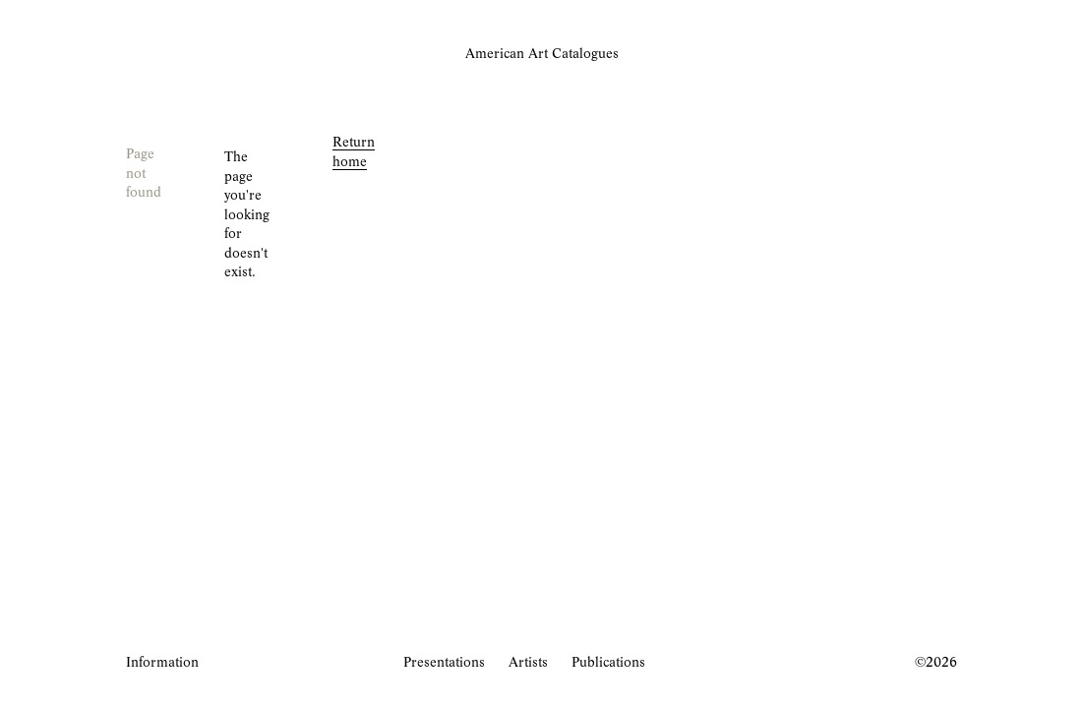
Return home (353, 153)
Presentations (444, 663)
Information (162, 663)
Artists (528, 663)
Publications (608, 663)
